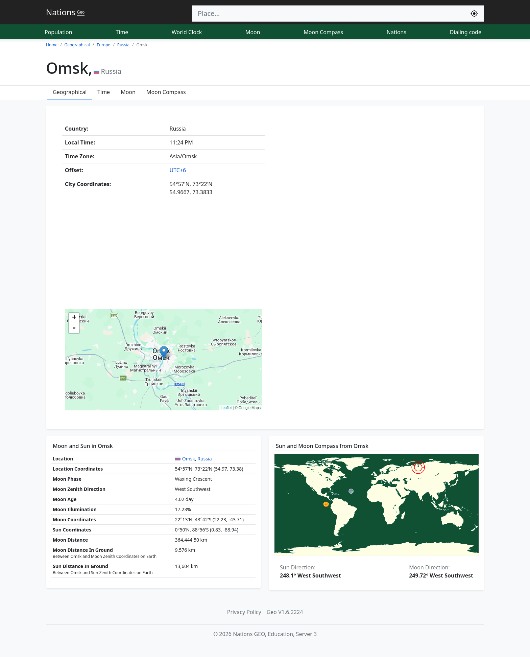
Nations (396, 32)
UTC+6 (178, 170)
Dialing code (465, 32)
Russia (204, 458)
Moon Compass (323, 32)
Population (58, 32)
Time (122, 32)
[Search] (328, 13)
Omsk (188, 458)
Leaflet (226, 408)
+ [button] (74, 318)
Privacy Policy (244, 612)
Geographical (70, 92)
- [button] (74, 328)
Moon (252, 32)
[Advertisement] (265, 255)
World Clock (187, 32)
